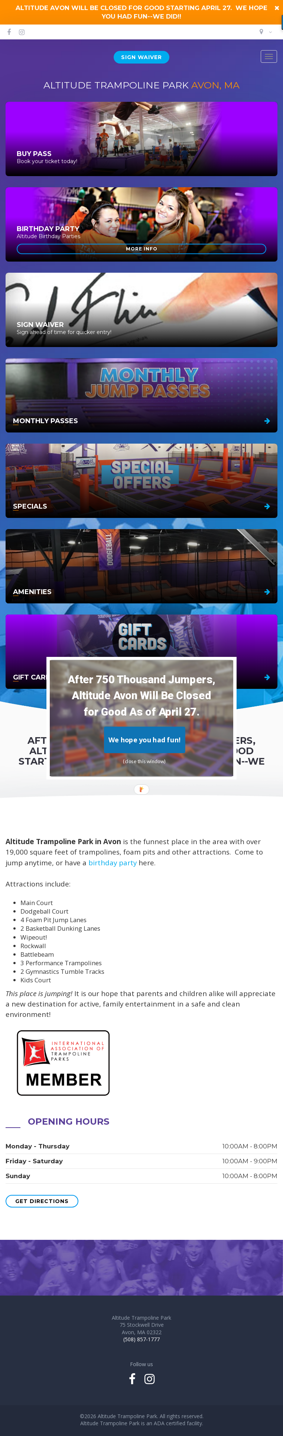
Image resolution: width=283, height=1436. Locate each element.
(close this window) (144, 761)
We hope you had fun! (144, 740)
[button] (141, 695)
